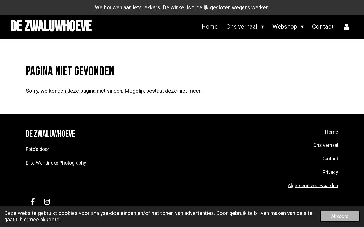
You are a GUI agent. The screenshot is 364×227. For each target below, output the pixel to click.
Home (331, 132)
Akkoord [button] (340, 216)
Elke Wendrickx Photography (56, 163)
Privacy (330, 172)
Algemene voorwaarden (313, 185)
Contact (329, 158)
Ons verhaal (325, 145)
